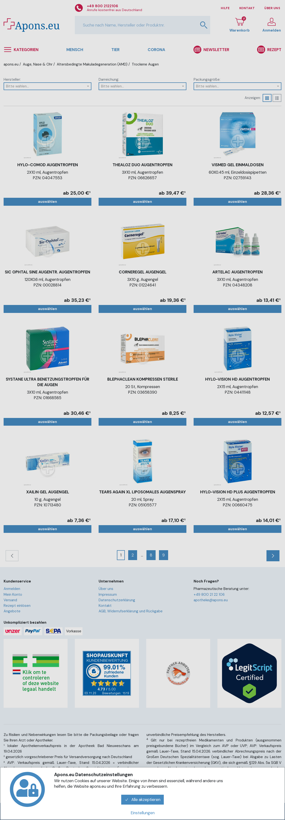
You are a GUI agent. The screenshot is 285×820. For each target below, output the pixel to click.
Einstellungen (143, 812)
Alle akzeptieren (143, 799)
